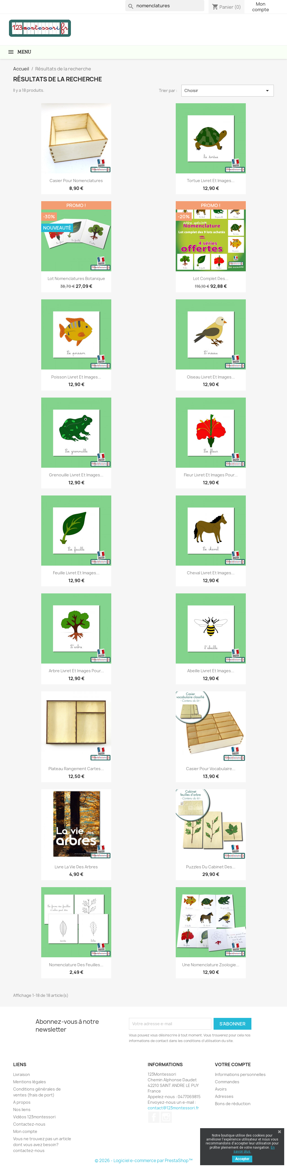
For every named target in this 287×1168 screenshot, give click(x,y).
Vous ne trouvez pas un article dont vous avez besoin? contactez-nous (42, 1144)
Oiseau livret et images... (211, 377)
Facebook (153, 1117)
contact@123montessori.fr (173, 1107)
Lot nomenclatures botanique (76, 278)
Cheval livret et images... (211, 572)
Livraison (21, 1074)
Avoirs (221, 1089)
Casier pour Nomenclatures (76, 180)
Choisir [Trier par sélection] (227, 90)
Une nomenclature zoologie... (210, 964)
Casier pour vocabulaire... (210, 768)
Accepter (242, 1159)
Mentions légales (29, 1081)
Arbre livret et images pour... (76, 670)
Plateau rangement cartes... (76, 768)
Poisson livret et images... (76, 377)
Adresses (224, 1096)
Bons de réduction (233, 1103)
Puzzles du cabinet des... (210, 866)
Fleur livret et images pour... (211, 475)
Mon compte (260, 6)
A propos (22, 1102)
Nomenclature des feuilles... (76, 964)
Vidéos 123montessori (34, 1116)
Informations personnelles (240, 1074)
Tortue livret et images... (211, 180)
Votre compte (233, 1064)
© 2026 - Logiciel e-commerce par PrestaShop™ (144, 1161)
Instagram (166, 1117)
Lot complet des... (210, 278)
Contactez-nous (29, 1124)
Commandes (227, 1081)
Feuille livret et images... (76, 572)
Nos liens (22, 1109)
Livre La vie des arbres (76, 866)
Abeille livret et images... (210, 670)
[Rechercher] (164, 5)
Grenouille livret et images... (76, 475)
